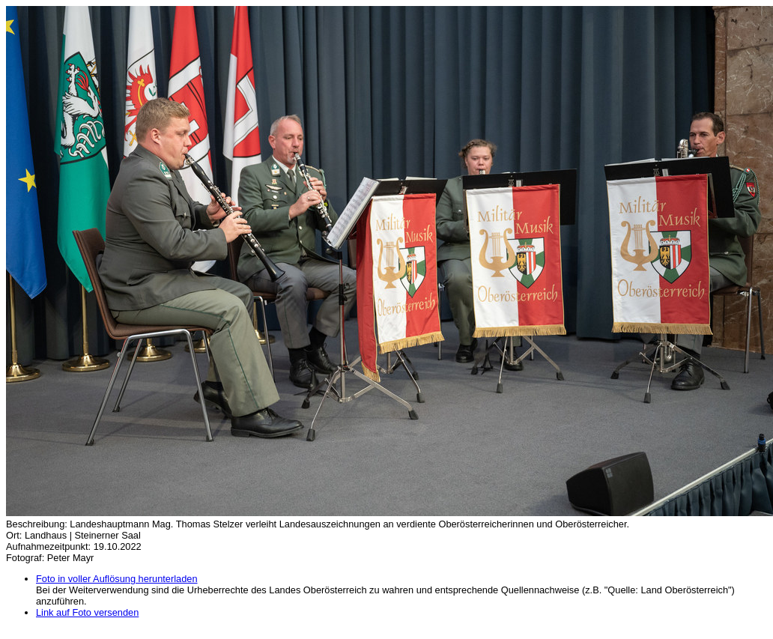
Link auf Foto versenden (87, 612)
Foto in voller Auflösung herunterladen (117, 578)
